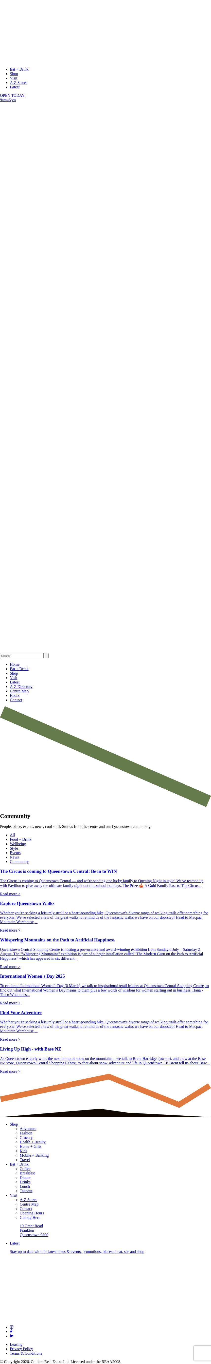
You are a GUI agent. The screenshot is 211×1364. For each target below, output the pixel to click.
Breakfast (27, 1173)
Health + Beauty (33, 1142)
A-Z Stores (18, 82)
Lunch (25, 1186)
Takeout (26, 1191)
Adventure (28, 1129)
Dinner (25, 1177)
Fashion (26, 1133)
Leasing (16, 1344)
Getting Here (30, 1217)
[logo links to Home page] (105, 61)
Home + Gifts (30, 1146)
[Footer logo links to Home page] (105, 1319)
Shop (14, 74)
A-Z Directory (21, 686)
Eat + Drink (19, 69)
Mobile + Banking (34, 1155)
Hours (14, 695)
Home (14, 664)
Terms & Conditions (26, 1353)
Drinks (25, 1182)
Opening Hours (32, 1213)
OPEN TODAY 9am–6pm (12, 97)
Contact (16, 700)
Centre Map (19, 691)
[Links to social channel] (11, 1327)
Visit (13, 78)
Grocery (26, 1137)
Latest (14, 87)
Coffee (25, 1169)
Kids (23, 1151)
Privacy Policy (21, 1349)
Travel (25, 1160)
